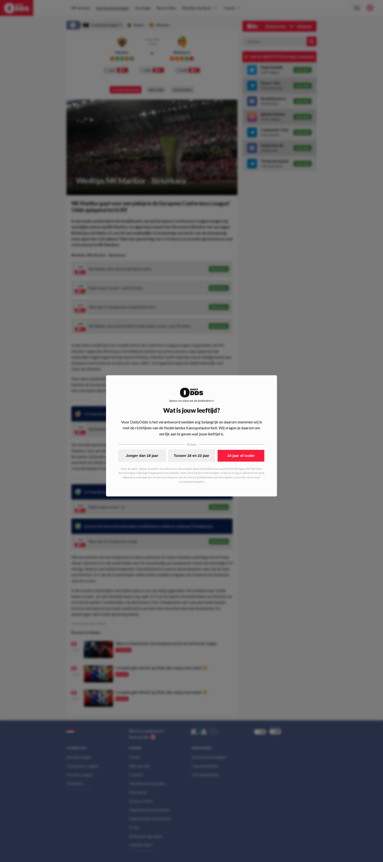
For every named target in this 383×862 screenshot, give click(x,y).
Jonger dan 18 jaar (142, 455)
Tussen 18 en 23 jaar (191, 455)
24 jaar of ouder (241, 455)
